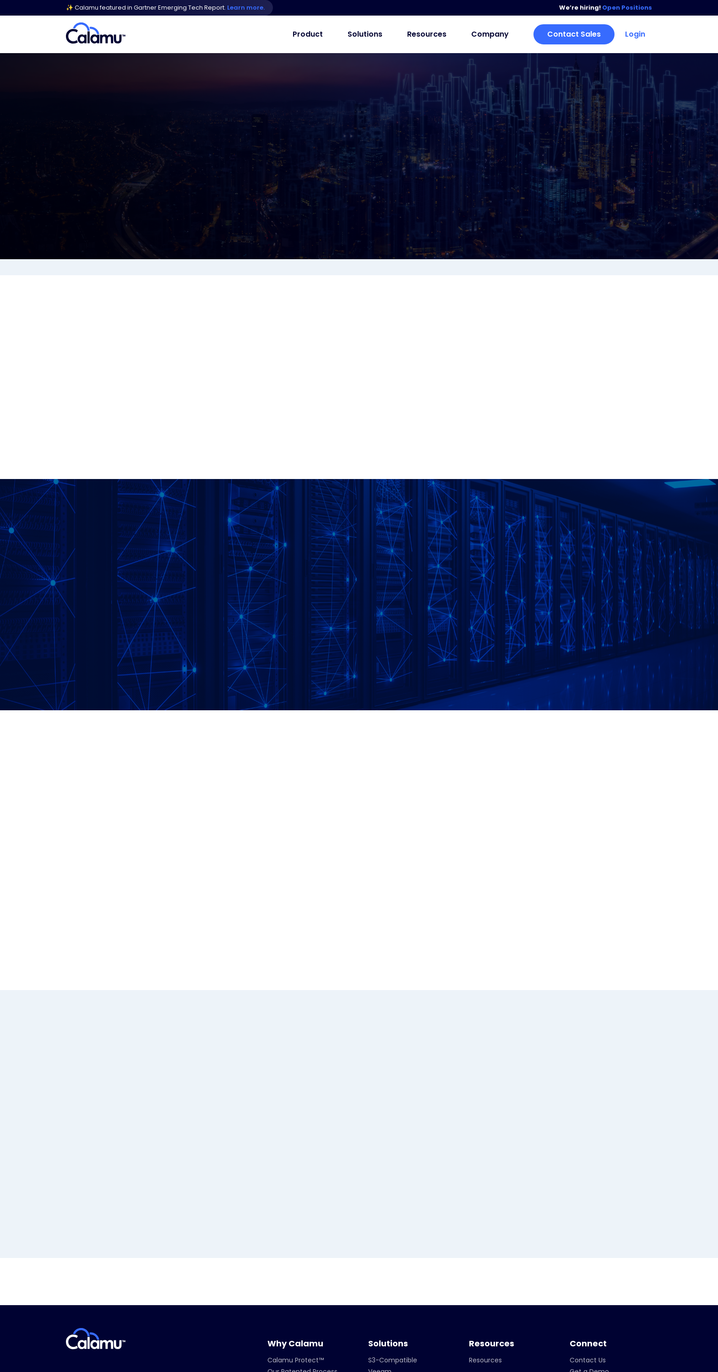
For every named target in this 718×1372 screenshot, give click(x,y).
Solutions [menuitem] (365, 34)
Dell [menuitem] (374, 1243)
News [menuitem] (477, 1273)
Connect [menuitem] (588, 1203)
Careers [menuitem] (481, 1285)
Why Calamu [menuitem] (295, 1203)
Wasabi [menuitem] (380, 1277)
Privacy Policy (629, 1363)
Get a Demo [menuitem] (589, 1231)
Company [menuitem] (490, 34)
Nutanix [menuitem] (380, 1266)
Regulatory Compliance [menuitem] (406, 1300)
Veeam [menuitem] (380, 1231)
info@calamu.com (106, 1273)
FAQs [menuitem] (275, 1243)
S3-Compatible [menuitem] (392, 1220)
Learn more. (246, 7)
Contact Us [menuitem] (588, 1220)
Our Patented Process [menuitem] (302, 1231)
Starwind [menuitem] (382, 1289)
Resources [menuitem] (426, 34)
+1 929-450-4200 (102, 1261)
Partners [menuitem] (482, 1296)
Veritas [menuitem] (379, 1254)
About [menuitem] (478, 1262)
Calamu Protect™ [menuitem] (295, 1220)
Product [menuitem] (308, 34)
